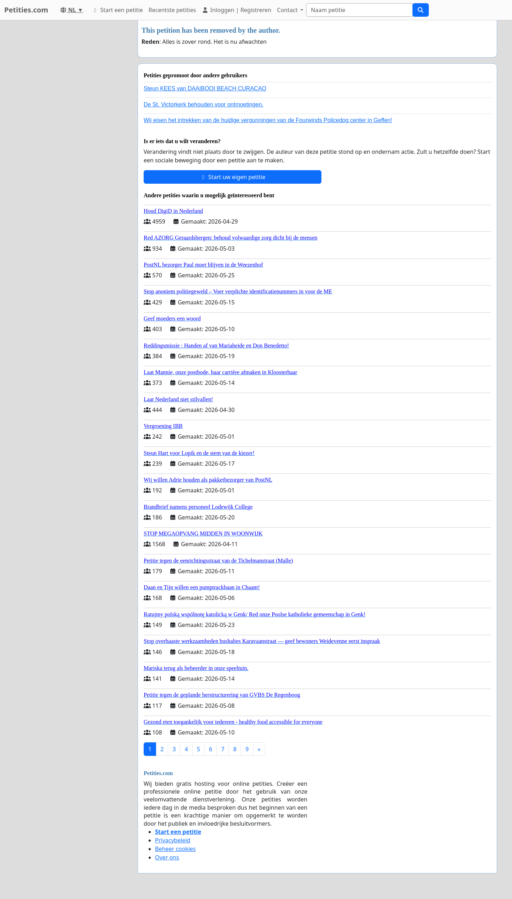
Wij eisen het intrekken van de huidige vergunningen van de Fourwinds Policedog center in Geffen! (268, 120)
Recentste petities (172, 10)
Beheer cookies (175, 849)
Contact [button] (288, 10)
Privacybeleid (172, 840)
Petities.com (26, 10)
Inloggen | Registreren (236, 10)
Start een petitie (117, 10)
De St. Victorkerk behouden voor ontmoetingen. (203, 104)
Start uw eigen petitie (233, 177)
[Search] (359, 10)
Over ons (167, 857)
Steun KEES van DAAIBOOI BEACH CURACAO (205, 88)
